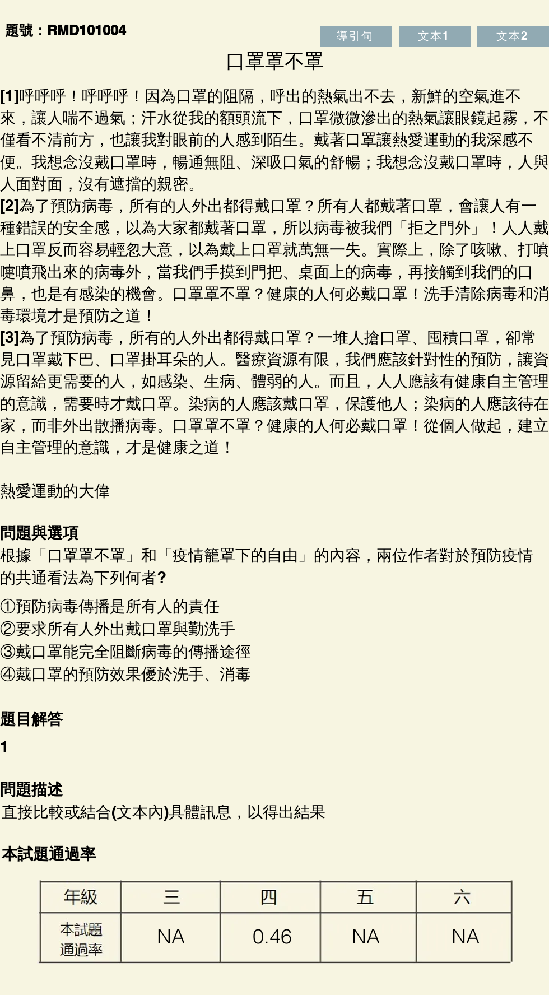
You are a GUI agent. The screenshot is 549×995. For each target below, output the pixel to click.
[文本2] (513, 36)
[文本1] (435, 36)
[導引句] (356, 36)
